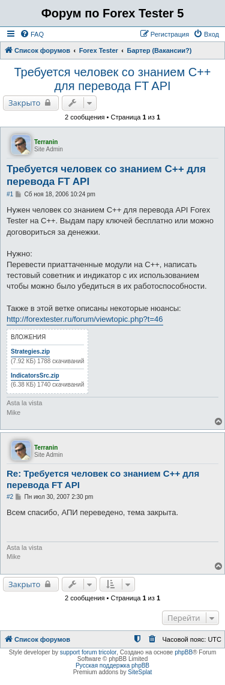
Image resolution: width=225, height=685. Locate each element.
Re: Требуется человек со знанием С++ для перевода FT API (103, 479)
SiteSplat (140, 672)
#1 (10, 194)
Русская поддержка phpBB (112, 665)
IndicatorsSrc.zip (35, 375)
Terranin (46, 142)
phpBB (184, 652)
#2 (10, 496)
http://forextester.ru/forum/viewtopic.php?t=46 (85, 319)
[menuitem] (32, 34)
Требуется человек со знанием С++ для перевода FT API (112, 78)
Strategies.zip (30, 351)
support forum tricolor (88, 652)
